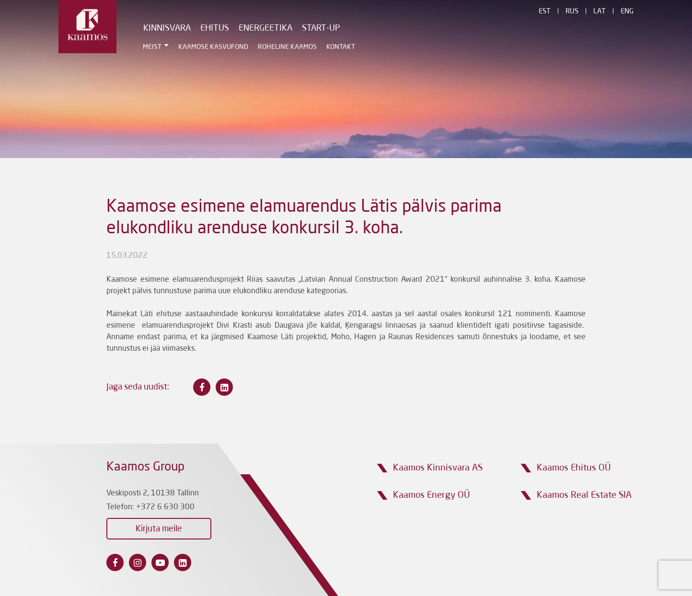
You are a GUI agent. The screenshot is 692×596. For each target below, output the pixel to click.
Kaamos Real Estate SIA (584, 495)
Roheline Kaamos (287, 47)
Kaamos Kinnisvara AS (438, 467)
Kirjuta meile (159, 529)
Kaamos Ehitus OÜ (574, 467)
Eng (627, 11)
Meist (152, 47)
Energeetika (265, 28)
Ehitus (214, 28)
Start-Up (321, 28)
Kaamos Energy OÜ (431, 495)
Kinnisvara (167, 28)
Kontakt (340, 47)
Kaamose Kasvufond (213, 47)
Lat (599, 11)
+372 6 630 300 (165, 507)
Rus (571, 11)
